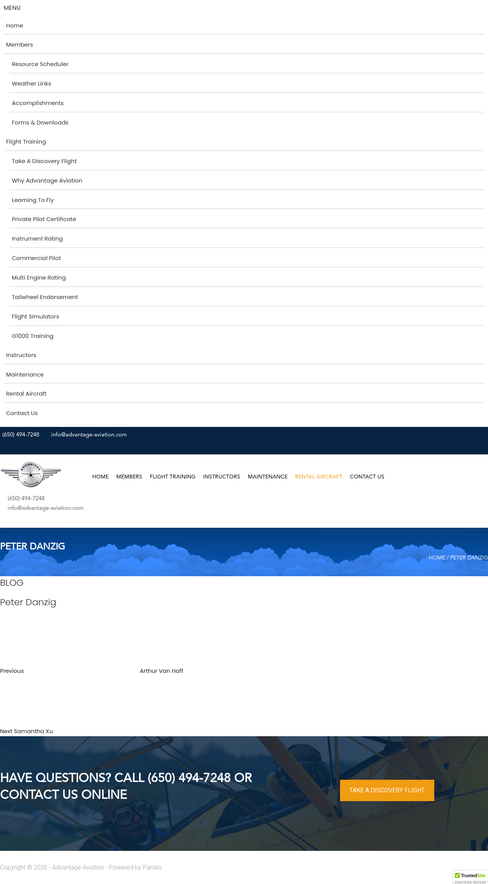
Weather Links (31, 83)
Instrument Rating (37, 238)
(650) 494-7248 (20, 435)
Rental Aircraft (26, 393)
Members (19, 44)
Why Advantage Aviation (47, 180)
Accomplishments (38, 103)
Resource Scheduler (40, 64)
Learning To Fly (33, 200)
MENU (12, 7)
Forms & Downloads (40, 122)
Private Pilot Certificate (44, 219)
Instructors (21, 355)
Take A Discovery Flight (44, 161)
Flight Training (26, 141)
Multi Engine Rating (39, 277)
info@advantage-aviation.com (89, 435)
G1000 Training (32, 336)
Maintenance (25, 374)
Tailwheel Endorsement (45, 297)
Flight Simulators (35, 316)
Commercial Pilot (36, 258)
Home (14, 25)
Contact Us (22, 413)
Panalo (152, 867)
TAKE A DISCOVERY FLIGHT (387, 790)
